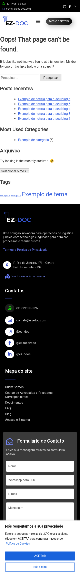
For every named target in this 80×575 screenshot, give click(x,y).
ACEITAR (40, 556)
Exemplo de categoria (33, 140)
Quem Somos (14, 387)
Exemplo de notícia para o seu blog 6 (44, 99)
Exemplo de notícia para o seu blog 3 (44, 113)
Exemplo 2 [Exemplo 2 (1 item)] (5, 195)
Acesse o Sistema (17, 419)
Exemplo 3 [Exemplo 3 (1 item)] (16, 195)
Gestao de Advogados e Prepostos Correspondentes (29, 394)
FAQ (8, 408)
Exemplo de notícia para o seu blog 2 (44, 118)
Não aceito (40, 567)
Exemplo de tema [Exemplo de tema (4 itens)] (45, 194)
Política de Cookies (18, 543)
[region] (40, 547)
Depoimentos (14, 402)
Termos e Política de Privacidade (25, 249)
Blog (8, 414)
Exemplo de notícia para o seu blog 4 (44, 108)
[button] (38, 21)
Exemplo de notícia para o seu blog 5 (44, 104)
